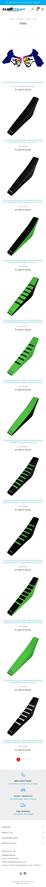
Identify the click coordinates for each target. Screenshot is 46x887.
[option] (23, 2)
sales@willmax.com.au (16, 862)
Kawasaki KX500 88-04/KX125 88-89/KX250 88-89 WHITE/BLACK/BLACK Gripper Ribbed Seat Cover (23, 742)
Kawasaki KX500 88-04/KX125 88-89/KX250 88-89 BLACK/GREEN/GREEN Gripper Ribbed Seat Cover (23, 381)
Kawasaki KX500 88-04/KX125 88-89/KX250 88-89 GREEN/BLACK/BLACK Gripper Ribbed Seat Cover (23, 561)
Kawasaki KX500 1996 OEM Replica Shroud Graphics (23, 82)
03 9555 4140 (13, 858)
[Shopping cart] (37, 9)
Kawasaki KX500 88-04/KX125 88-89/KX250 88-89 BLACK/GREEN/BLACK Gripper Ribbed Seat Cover (23, 321)
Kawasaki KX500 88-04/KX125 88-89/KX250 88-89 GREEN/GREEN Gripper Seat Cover (23, 682)
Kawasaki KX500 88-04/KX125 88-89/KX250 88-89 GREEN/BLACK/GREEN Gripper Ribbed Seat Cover (23, 621)
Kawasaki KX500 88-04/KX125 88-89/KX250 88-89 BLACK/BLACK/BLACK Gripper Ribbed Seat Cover (23, 201)
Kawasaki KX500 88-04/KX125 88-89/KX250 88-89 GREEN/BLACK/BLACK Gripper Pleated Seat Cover (23, 501)
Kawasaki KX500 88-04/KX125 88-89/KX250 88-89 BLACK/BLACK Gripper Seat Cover (23, 141)
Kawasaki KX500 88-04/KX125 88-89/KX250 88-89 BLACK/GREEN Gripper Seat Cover (23, 261)
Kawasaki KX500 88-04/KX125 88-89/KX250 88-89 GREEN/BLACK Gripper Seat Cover (23, 441)
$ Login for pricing (23, 90)
